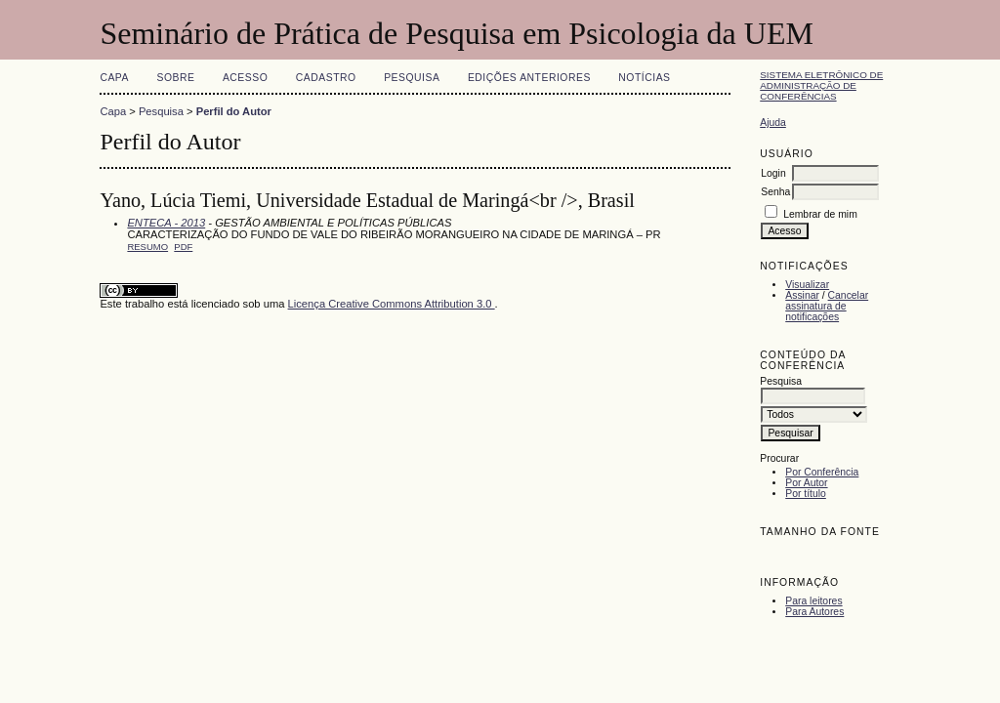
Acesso (245, 77)
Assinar (802, 295)
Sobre (175, 77)
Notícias (644, 77)
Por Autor (806, 482)
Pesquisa (411, 77)
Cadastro (326, 77)
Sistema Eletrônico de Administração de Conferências (821, 85)
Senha (775, 191)
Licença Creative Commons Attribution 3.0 (391, 304)
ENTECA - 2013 (166, 222)
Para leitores (813, 601)
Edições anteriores (529, 77)
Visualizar (807, 284)
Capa (114, 77)
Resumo (147, 246)
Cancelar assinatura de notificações (826, 306)
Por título (805, 493)
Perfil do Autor (233, 111)
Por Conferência (821, 472)
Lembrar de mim (820, 214)
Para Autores (814, 611)
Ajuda (773, 122)
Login (773, 173)
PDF (183, 246)
